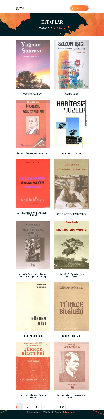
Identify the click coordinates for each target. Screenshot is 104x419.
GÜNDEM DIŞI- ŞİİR (33, 336)
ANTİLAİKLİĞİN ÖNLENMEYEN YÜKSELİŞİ (32, 214)
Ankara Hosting (70, 412)
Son (62, 407)
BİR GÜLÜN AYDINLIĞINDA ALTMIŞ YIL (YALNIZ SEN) (32, 275)
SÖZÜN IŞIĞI (71, 94)
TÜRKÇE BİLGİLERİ (71, 336)
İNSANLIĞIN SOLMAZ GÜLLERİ (32, 153)
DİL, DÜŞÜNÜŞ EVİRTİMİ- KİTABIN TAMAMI (71, 275)
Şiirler (79, 8)
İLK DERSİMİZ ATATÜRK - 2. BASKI (71, 396)
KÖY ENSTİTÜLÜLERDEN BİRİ (71, 214)
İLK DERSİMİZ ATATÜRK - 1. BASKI (33, 396)
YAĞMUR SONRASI (32, 94)
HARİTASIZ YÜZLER (71, 153)
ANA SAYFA (46, 28)
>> (53, 407)
